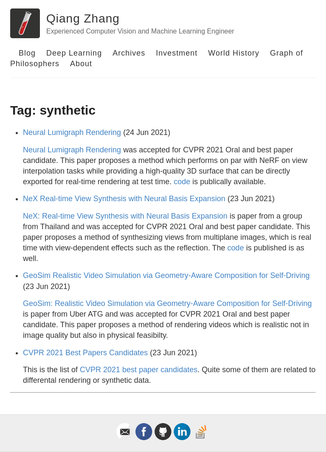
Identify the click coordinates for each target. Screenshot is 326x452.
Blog (27, 53)
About (81, 63)
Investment (176, 53)
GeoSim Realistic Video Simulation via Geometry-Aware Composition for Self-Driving (166, 275)
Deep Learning (74, 53)
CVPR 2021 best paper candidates (138, 369)
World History (233, 53)
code (182, 181)
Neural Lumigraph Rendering (72, 132)
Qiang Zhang (83, 18)
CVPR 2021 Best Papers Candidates (85, 352)
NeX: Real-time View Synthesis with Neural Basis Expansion (125, 216)
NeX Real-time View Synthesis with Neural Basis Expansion (124, 198)
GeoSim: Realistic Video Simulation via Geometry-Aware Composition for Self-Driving (167, 303)
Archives (128, 53)
